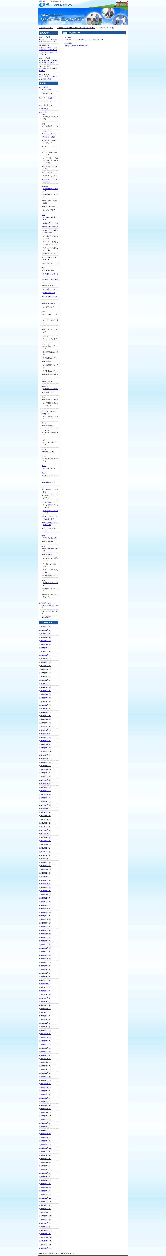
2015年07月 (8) (45, 1084)
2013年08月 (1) (45, 1166)
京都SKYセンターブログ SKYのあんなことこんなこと (76, 28)
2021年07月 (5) (45, 830)
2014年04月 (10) (45, 1137)
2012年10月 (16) (45, 1202)
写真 (43, 379)
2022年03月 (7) (45, 801)
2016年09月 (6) (45, 1034)
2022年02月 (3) (45, 805)
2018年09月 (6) (45, 948)
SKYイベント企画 (46, 98)
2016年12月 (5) (45, 1023)
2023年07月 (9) (45, 744)
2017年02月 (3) (45, 1016)
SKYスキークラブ (49, 468)
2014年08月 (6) (45, 1123)
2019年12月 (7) (45, 894)
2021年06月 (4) (45, 834)
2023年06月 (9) (45, 748)
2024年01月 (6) (45, 723)
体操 (43, 546)
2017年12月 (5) (45, 980)
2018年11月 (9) (45, 941)
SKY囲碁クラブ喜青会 (50, 389)
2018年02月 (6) (45, 973)
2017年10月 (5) (45, 987)
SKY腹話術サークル (50, 296)
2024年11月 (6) (45, 687)
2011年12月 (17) (45, 1237)
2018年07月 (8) (45, 955)
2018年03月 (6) (45, 969)
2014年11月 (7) (45, 1112)
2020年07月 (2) (45, 869)
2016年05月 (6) (45, 1048)
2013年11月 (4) (45, 1155)
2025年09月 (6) (45, 651)
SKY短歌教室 (46, 617)
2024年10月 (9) (45, 691)
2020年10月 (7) (45, 859)
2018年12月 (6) (45, 937)
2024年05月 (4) (45, 709)
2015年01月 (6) (45, 1105)
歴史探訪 (45, 186)
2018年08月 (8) (45, 951)
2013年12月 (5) (45, 1152)
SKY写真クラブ (48, 381)
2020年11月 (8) (45, 855)
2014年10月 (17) (45, 1116)
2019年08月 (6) (45, 909)
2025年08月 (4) (45, 655)
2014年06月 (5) (45, 1130)
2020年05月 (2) (45, 876)
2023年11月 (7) (45, 730)
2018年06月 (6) (45, 959)
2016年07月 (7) (45, 1041)
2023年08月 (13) (45, 741)
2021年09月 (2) (45, 823)
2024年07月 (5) (45, 701)
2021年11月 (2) (45, 816)
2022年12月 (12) (45, 769)
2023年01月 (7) (45, 766)
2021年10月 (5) (45, 819)
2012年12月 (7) (45, 1194)
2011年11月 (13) (45, 1241)
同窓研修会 (44, 108)
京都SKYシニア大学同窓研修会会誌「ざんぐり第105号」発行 (84, 39)
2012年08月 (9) (45, 1209)
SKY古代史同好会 (49, 206)
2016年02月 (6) (45, 1059)
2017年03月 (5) (45, 1012)
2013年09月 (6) (45, 1162)
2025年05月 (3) (45, 666)
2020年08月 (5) (45, 866)
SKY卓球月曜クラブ (50, 538)
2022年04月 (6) (45, 798)
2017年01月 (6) (45, 1019)
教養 (43, 268)
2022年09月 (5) (45, 780)
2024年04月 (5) (45, 712)
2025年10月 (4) (45, 648)
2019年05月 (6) (45, 919)
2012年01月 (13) (45, 1234)
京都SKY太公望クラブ (50, 475)
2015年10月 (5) (45, 1073)
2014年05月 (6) (45, 1134)
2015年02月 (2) (45, 1102)
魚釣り (44, 473)
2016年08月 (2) (45, 1037)
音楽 (43, 215)
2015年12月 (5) (45, 1066)
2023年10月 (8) (45, 734)
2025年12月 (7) (45, 641)
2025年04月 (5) (45, 669)
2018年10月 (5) (45, 944)
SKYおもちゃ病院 (49, 137)
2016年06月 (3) (45, 1044)
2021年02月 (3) (45, 844)
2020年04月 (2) (45, 880)
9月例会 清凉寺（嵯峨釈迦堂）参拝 (76, 45)
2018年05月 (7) (45, 962)
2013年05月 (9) (45, 1177)
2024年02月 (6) (45, 719)
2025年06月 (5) (45, 662)
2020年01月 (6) (45, 891)
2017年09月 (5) (45, 991)
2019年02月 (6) (45, 930)
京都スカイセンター (46, 28)
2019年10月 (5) (45, 901)
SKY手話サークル (49, 293)
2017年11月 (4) (45, 984)
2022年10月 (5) (45, 776)
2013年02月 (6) (45, 1187)
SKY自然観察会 (48, 270)
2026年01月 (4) (45, 637)
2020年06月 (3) (45, 873)
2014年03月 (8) (45, 1141)
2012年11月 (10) (45, 1198)
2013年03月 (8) (45, 1184)
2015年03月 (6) (45, 1098)
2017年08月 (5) (45, 994)
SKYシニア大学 (45, 101)
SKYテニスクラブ (49, 451)
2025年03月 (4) (45, 673)
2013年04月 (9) (45, 1180)
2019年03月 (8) (45, 926)
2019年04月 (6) (45, 923)
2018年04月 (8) (45, 966)
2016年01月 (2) (45, 1062)
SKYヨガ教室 (47, 554)
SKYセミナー (46, 89)
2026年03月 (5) (45, 630)
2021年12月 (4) (45, 812)
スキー (44, 466)
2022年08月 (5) (45, 784)
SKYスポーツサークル (47, 411)
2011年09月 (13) (45, 1248)
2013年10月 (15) (45, 1159)
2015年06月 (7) (45, 1087)
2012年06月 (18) (45, 1216)
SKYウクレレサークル (50, 226)
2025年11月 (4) (45, 644)
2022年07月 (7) (45, 787)
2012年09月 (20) (45, 1205)
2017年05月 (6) (45, 1005)
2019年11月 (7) (45, 898)
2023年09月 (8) (45, 737)
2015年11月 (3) (45, 1069)
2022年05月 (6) (45, 794)
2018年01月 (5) (45, 976)
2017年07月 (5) (45, 998)
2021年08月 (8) (45, 826)
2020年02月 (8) (45, 887)
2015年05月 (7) (45, 1091)
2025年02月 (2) (45, 676)
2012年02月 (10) (45, 1230)
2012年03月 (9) (45, 1227)
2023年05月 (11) (45, 751)
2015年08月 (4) (45, 1080)
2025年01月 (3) (45, 680)
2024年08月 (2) (45, 698)
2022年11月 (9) (45, 773)
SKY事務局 (44, 87)
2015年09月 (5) (45, 1076)
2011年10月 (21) (45, 1244)
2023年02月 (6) (45, 762)
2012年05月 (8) (45, 1219)
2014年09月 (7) (45, 1119)
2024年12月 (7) (45, 684)
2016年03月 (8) (45, 1055)
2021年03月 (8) (45, 841)
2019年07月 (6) (45, 912)
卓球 (43, 535)
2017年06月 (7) (45, 1001)
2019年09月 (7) (45, 905)
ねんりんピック (47, 93)
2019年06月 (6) (45, 916)
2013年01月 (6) (45, 1191)
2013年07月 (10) (45, 1169)
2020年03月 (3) (45, 884)
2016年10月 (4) (45, 1030)
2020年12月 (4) (45, 851)
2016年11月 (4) (45, 1026)
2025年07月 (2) (45, 659)
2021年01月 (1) (45, 848)
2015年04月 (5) (45, 1094)
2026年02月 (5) (45, 634)
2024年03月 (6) (45, 716)
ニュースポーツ (47, 502)
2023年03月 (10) (45, 759)
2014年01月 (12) (45, 1148)
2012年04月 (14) (45, 1223)
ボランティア (46, 131)
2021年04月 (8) (45, 837)
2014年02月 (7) (45, 1144)
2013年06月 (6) (45, 1173)
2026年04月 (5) (45, 626)
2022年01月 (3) (45, 809)
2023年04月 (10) (45, 755)
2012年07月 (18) (45, 1212)
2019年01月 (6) (45, 934)
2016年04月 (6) (45, 1051)
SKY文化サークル (46, 112)
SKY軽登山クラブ (49, 482)
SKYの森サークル (49, 289)
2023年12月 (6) (45, 726)
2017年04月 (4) (45, 1009)
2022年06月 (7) (45, 791)
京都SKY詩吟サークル (50, 223)
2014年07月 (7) (45, 1127)
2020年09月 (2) (45, 862)
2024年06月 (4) (45, 705)
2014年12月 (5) (45, 1109)
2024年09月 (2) (45, 694)
